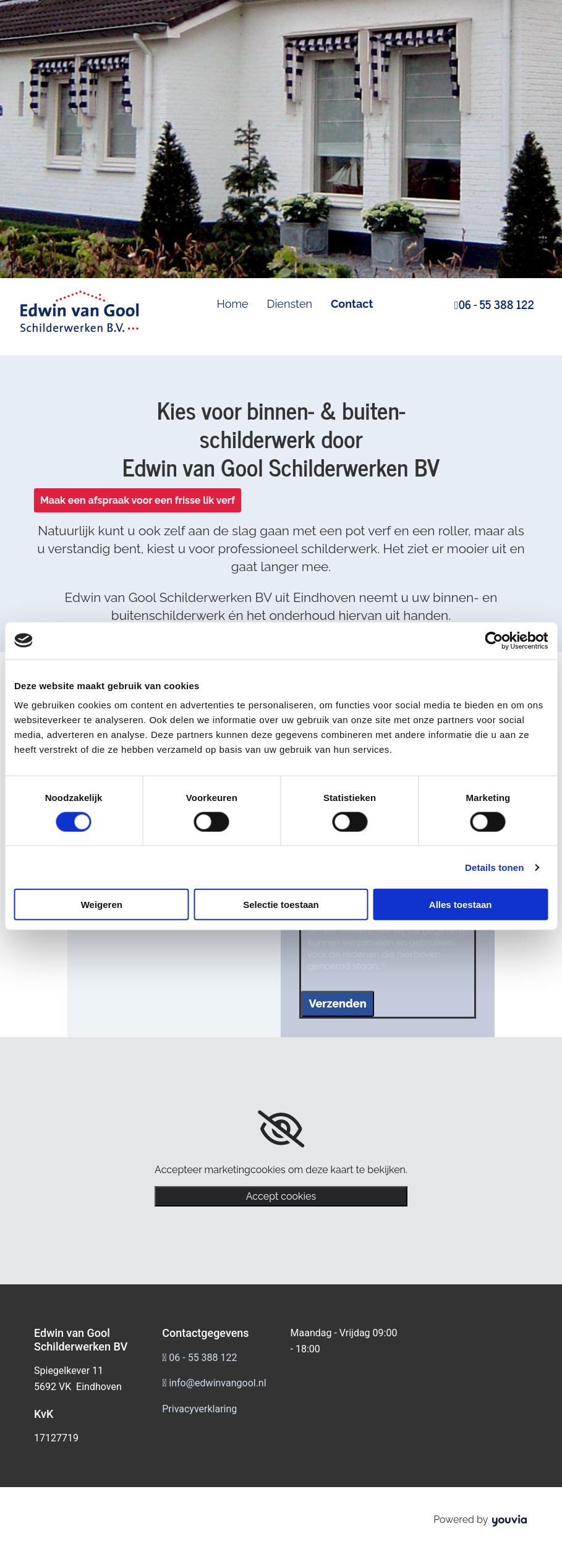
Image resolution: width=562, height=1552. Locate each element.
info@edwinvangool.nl (217, 1383)
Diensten (289, 303)
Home (233, 303)
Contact (352, 303)
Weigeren (101, 904)
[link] (281, 1129)
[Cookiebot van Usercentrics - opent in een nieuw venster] (494, 640)
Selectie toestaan (281, 904)
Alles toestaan (460, 904)
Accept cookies (281, 1196)
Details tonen (494, 867)
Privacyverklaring (199, 1409)
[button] (137, 500)
